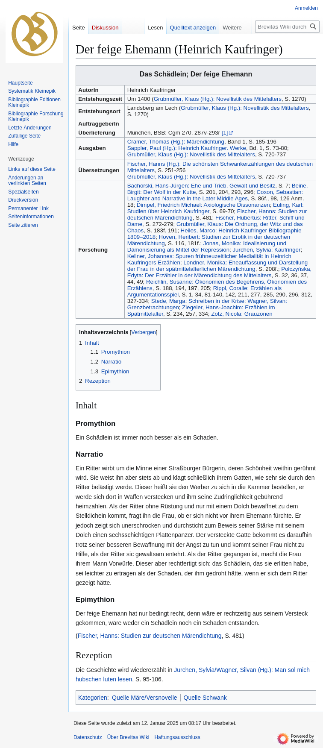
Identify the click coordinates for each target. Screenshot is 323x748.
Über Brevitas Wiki (128, 737)
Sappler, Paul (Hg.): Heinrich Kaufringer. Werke (186, 148)
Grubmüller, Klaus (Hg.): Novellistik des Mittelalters (218, 99)
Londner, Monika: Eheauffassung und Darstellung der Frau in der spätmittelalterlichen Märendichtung (217, 265)
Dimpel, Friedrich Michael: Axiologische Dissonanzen (203, 205)
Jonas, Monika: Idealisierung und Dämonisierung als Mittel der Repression (207, 246)
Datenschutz (87, 737)
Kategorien (92, 697)
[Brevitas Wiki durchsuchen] (287, 27)
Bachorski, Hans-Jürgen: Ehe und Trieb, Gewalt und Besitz (201, 185)
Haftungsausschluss (177, 737)
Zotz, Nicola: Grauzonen (241, 314)
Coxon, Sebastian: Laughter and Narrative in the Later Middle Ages (215, 195)
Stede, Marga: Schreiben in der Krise (197, 301)
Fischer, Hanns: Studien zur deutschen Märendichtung (150, 635)
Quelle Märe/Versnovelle (144, 697)
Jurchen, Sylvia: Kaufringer (266, 249)
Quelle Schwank (205, 697)
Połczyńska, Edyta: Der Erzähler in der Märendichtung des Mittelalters (219, 272)
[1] (225, 132)
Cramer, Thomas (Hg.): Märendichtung (175, 141)
